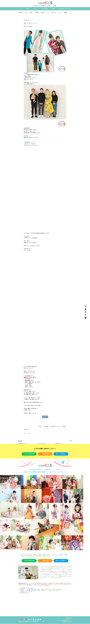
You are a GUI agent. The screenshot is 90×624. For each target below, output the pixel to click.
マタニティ (63, 471)
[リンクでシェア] (29, 433)
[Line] (33, 619)
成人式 (51, 471)
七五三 (26, 12)
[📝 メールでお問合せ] (60, 454)
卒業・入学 (54, 12)
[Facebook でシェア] (24, 433)
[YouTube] (85, 318)
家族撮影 (65, 12)
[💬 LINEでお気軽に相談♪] (29, 454)
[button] (70, 12)
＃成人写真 (63, 426)
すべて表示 (70, 440)
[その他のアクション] (65, 20)
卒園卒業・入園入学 (36, 471)
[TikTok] (36, 619)
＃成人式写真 (52, 426)
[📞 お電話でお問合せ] (45, 454)
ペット (48, 12)
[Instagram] (85, 306)
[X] (31, 619)
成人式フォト (26, 429)
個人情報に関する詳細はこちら (46, 585)
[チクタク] (85, 312)
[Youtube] (40, 619)
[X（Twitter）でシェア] (27, 433)
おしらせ (60, 12)
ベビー (55, 471)
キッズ (58, 471)
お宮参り (31, 12)
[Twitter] (85, 309)
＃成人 (58, 426)
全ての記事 (20, 12)
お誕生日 (42, 12)
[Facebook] (85, 315)
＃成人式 (40, 426)
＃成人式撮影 (46, 426)
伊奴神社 (37, 12)
